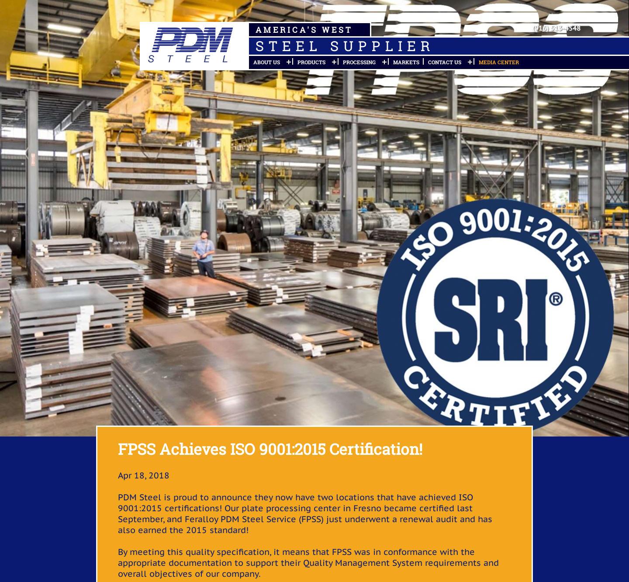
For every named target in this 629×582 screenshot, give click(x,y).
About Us (266, 62)
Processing (359, 62)
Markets (406, 62)
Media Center (499, 62)
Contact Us (444, 62)
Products (311, 62)
